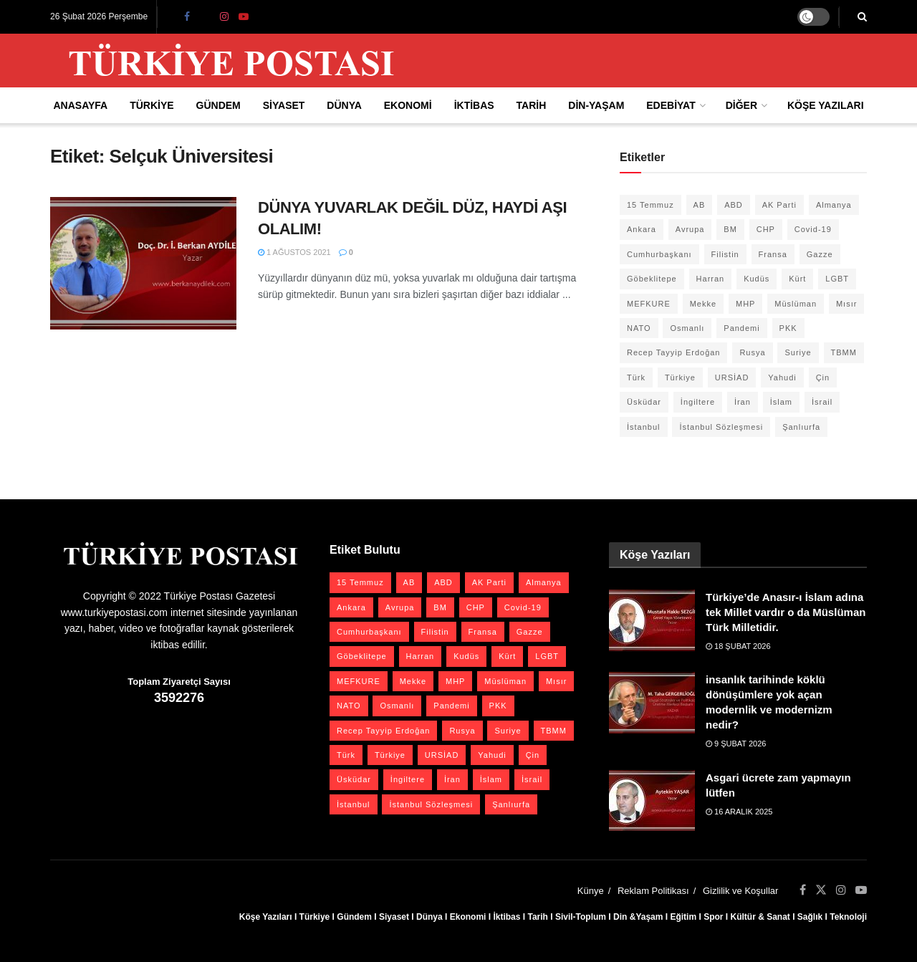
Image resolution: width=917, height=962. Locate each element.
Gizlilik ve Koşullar (740, 890)
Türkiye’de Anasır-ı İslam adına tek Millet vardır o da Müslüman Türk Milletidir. (785, 612)
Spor (713, 917)
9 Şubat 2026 (736, 743)
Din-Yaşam (596, 105)
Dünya (344, 105)
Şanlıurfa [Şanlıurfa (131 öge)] (801, 427)
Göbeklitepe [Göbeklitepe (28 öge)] (652, 278)
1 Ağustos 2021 (294, 252)
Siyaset (284, 105)
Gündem (218, 105)
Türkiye (151, 105)
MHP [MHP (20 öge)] (745, 303)
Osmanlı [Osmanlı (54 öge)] (687, 328)
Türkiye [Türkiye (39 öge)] (680, 377)
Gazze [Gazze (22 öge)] (820, 254)
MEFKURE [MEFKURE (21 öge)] (649, 303)
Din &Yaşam (638, 917)
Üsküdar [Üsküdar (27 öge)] (644, 402)
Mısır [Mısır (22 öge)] (846, 303)
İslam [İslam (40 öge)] (781, 402)
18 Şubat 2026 (738, 646)
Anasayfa (80, 105)
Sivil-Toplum (580, 917)
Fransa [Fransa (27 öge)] (773, 254)
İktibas (474, 105)
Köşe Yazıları (825, 105)
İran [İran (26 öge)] (742, 402)
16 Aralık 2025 (739, 811)
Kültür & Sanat (759, 917)
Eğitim (683, 917)
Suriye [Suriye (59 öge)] (797, 352)
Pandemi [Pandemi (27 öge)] (741, 328)
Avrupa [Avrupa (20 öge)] (690, 229)
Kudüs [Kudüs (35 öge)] (756, 278)
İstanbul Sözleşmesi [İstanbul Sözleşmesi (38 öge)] (721, 427)
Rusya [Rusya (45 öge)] (752, 352)
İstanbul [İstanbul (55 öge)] (644, 427)
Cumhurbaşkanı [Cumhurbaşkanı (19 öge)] (659, 254)
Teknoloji (848, 917)
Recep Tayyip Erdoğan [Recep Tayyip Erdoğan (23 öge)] (673, 352)
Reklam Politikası (653, 890)
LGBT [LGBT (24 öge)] (837, 278)
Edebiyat (670, 105)
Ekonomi (408, 105)
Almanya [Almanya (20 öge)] (834, 205)
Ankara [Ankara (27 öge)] (641, 229)
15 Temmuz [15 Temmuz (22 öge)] (650, 205)
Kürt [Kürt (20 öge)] (797, 278)
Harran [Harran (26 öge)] (710, 278)
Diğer (741, 105)
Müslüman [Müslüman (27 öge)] (795, 303)
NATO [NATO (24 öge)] (639, 328)
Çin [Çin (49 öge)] (823, 377)
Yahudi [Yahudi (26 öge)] (782, 377)
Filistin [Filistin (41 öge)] (725, 254)
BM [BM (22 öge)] (730, 229)
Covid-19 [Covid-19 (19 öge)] (813, 229)
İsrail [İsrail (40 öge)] (822, 402)
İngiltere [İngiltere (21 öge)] (698, 402)
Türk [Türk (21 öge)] (636, 377)
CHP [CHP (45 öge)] (766, 229)
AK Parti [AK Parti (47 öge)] (779, 205)
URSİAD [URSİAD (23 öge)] (732, 377)
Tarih (532, 105)
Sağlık (809, 917)
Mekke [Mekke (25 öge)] (703, 303)
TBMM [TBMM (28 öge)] (844, 352)
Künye (590, 890)
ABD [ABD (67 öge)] (733, 205)
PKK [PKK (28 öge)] (788, 328)
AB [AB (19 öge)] (699, 205)
